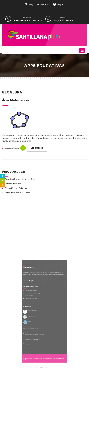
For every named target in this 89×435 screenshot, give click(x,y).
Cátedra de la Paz (13, 183)
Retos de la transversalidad (17, 192)
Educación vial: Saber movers (18, 188)
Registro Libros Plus (37, 4)
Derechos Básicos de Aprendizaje (20, 179)
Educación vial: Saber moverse (34, 302)
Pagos (33, 320)
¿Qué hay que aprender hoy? (34, 296)
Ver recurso (37, 148)
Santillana (38, 356)
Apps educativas (35, 316)
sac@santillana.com (63, 20)
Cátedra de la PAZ (35, 311)
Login (58, 4)
